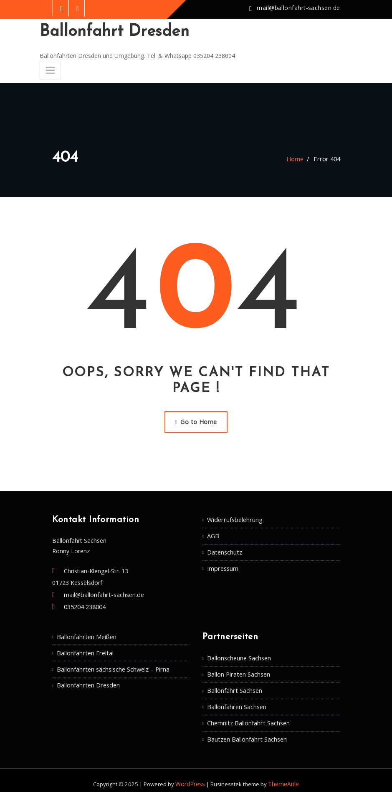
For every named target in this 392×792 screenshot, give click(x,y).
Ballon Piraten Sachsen (238, 669)
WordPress (191, 776)
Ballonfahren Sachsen (236, 701)
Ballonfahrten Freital (84, 648)
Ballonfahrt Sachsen (234, 685)
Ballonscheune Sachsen (239, 654)
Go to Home (195, 419)
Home (296, 157)
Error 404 (327, 157)
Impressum (222, 563)
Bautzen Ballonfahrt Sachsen (246, 732)
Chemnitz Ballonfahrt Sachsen (247, 717)
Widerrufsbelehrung (233, 516)
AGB (213, 532)
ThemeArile (282, 776)
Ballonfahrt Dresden (111, 31)
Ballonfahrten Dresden (87, 679)
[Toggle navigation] (50, 69)
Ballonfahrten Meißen (86, 632)
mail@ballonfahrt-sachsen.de (300, 8)
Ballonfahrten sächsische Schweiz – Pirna (112, 664)
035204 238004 (85, 603)
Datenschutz (224, 548)
